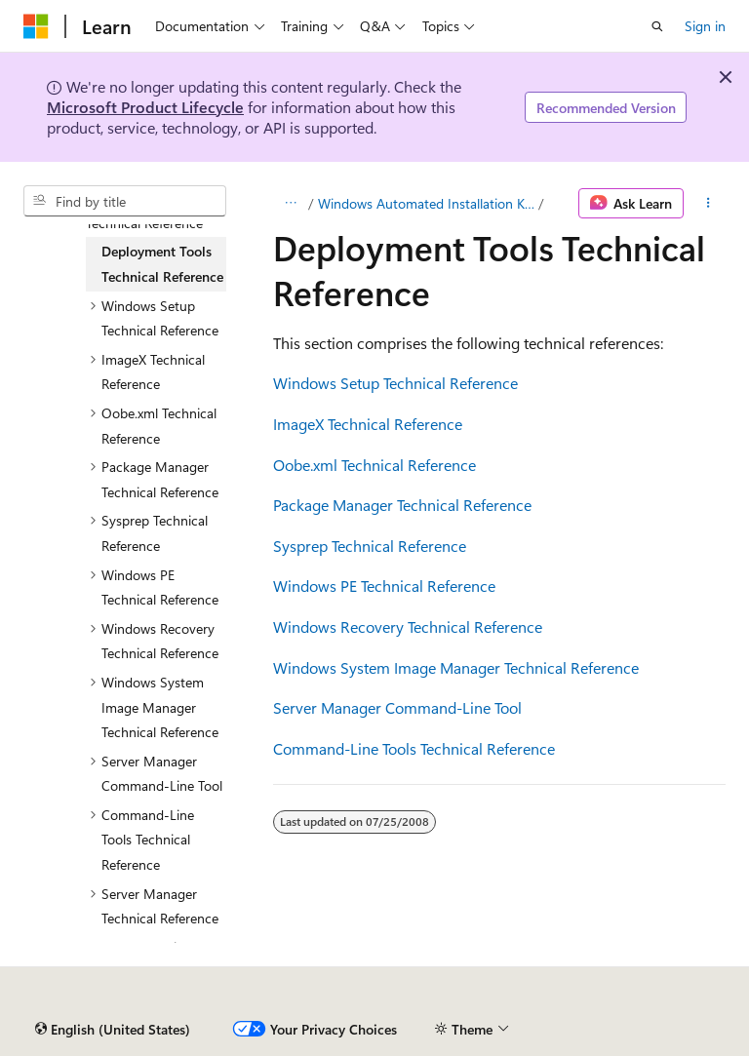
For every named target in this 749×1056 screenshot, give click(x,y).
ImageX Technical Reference (367, 423)
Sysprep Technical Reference (369, 545)
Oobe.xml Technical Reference (374, 464)
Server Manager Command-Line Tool (397, 707)
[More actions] (708, 203)
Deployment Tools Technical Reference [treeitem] (162, 264)
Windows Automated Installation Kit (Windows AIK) (426, 203)
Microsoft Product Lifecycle (145, 107)
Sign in (705, 26)
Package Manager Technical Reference (402, 504)
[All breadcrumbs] (290, 203)
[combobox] (124, 200)
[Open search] (657, 26)
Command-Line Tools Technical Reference (414, 748)
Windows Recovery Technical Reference (407, 626)
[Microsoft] (36, 26)
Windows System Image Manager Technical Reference (456, 667)
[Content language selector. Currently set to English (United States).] (112, 1029)
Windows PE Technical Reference (384, 585)
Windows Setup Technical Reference (395, 382)
